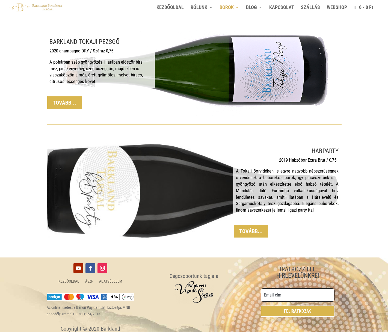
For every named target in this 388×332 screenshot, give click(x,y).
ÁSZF (89, 281)
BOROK (227, 7)
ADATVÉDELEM (110, 281)
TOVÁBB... (64, 102)
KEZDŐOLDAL (170, 7)
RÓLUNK (199, 7)
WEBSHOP (337, 7)
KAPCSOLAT (281, 7)
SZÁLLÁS (310, 7)
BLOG (251, 7)
